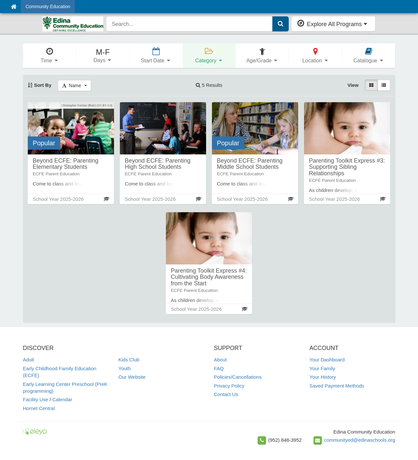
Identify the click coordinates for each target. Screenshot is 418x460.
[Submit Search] (280, 23)
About (220, 359)
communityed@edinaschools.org (359, 440)
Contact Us (226, 394)
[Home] (13, 6)
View (353, 85)
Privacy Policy (229, 386)
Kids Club (129, 359)
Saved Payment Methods (337, 386)
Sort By (40, 85)
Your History (323, 377)
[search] (189, 23)
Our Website (132, 377)
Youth (125, 368)
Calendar (62, 399)
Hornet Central (39, 408)
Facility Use (35, 399)
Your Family (322, 368)
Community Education (47, 6)
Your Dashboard (327, 359)
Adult (28, 359)
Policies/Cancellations (238, 377)
